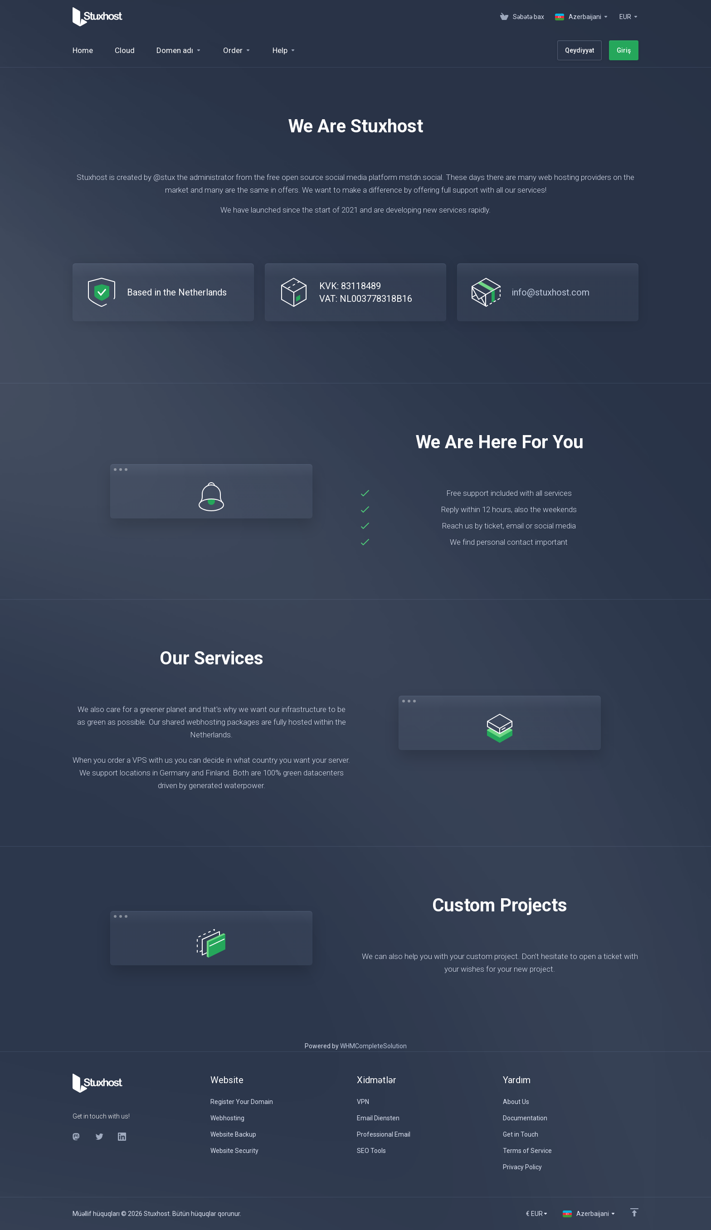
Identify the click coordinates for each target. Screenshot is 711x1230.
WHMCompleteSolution (373, 1046)
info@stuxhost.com (550, 292)
